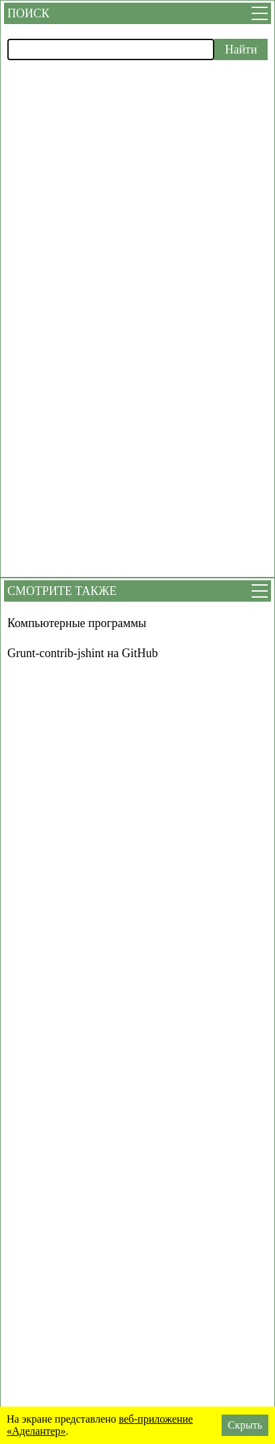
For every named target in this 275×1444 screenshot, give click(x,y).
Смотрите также (62, 591)
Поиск (28, 13)
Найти (241, 49)
